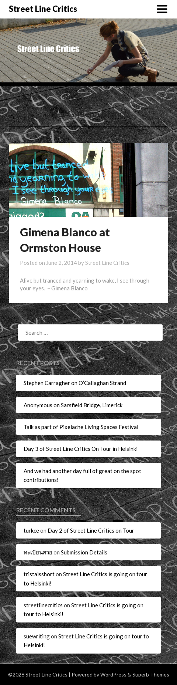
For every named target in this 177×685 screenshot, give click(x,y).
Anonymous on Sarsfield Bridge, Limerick (73, 405)
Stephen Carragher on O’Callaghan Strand (75, 382)
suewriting (37, 636)
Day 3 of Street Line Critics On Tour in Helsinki (81, 448)
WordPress (113, 674)
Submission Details (84, 552)
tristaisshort (39, 574)
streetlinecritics (43, 605)
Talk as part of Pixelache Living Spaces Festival (81, 427)
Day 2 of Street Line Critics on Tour (91, 530)
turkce (31, 530)
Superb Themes (150, 674)
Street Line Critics (43, 9)
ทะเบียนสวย (38, 552)
